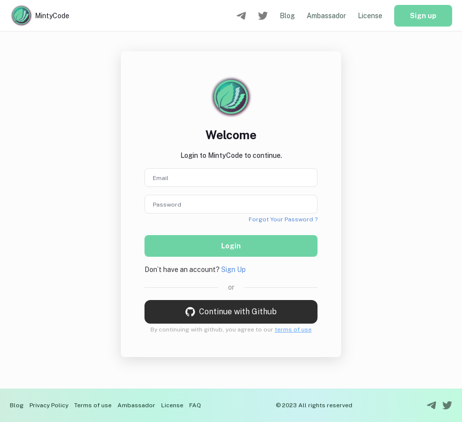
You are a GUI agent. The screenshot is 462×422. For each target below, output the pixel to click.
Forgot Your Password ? (283, 219)
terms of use (293, 329)
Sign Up (233, 269)
